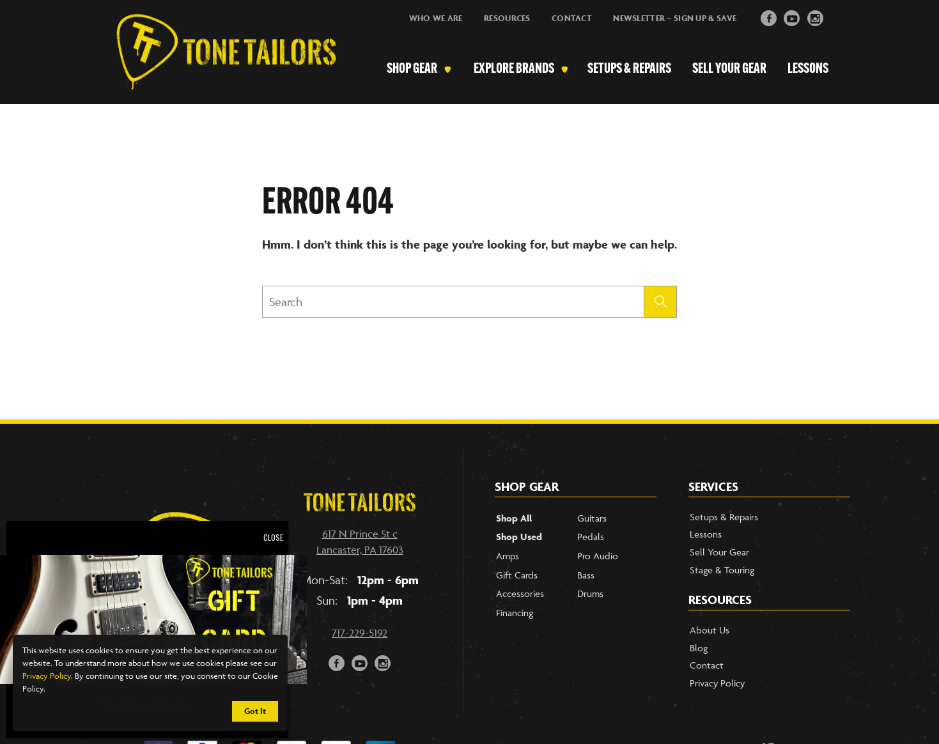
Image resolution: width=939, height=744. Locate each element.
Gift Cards (517, 575)
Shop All (514, 518)
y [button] (792, 17)
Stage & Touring (722, 570)
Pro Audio (597, 556)
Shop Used (519, 537)
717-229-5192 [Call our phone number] (359, 632)
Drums (590, 593)
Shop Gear (412, 69)
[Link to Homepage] (220, 70)
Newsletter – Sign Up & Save (674, 18)
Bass (585, 575)
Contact (572, 18)
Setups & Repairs (629, 69)
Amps (507, 556)
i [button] (815, 17)
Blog (699, 648)
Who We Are (436, 18)
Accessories (520, 593)
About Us (709, 630)
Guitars (592, 518)
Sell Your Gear (729, 69)
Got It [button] (255, 711)
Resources (507, 18)
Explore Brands (514, 69)
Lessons (808, 69)
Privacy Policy (46, 675)
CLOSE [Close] (273, 537)
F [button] (769, 17)
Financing (514, 613)
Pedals (590, 537)
